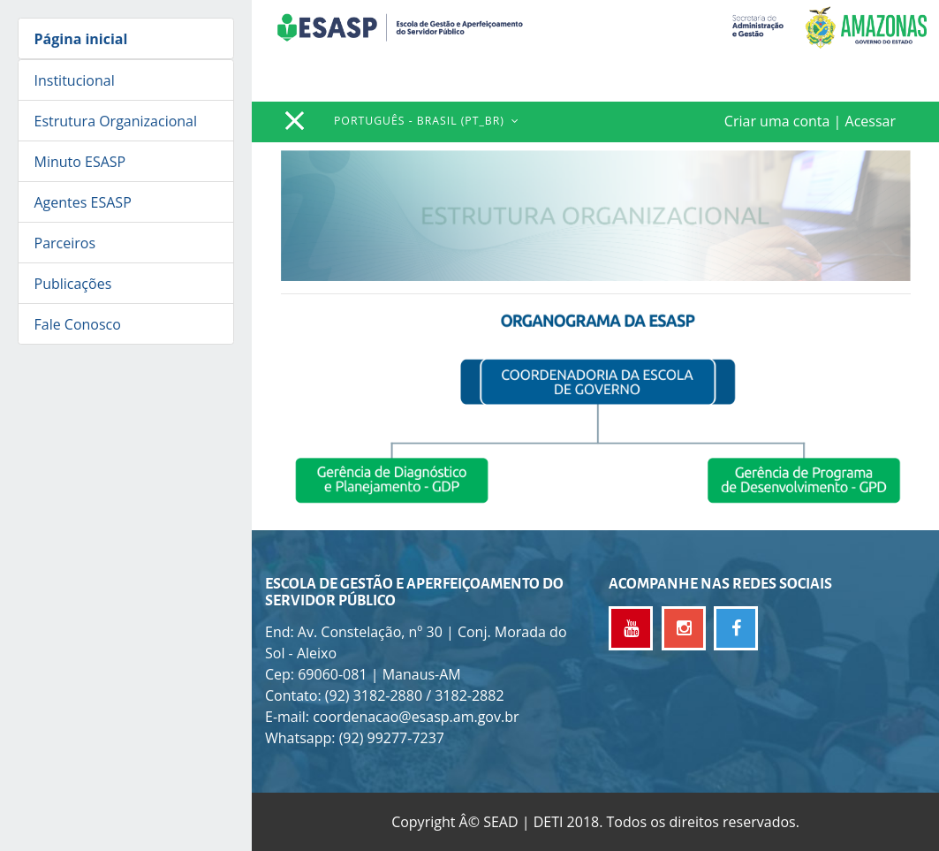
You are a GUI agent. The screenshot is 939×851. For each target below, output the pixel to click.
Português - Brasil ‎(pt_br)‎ (421, 120)
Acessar (870, 121)
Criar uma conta (777, 121)
